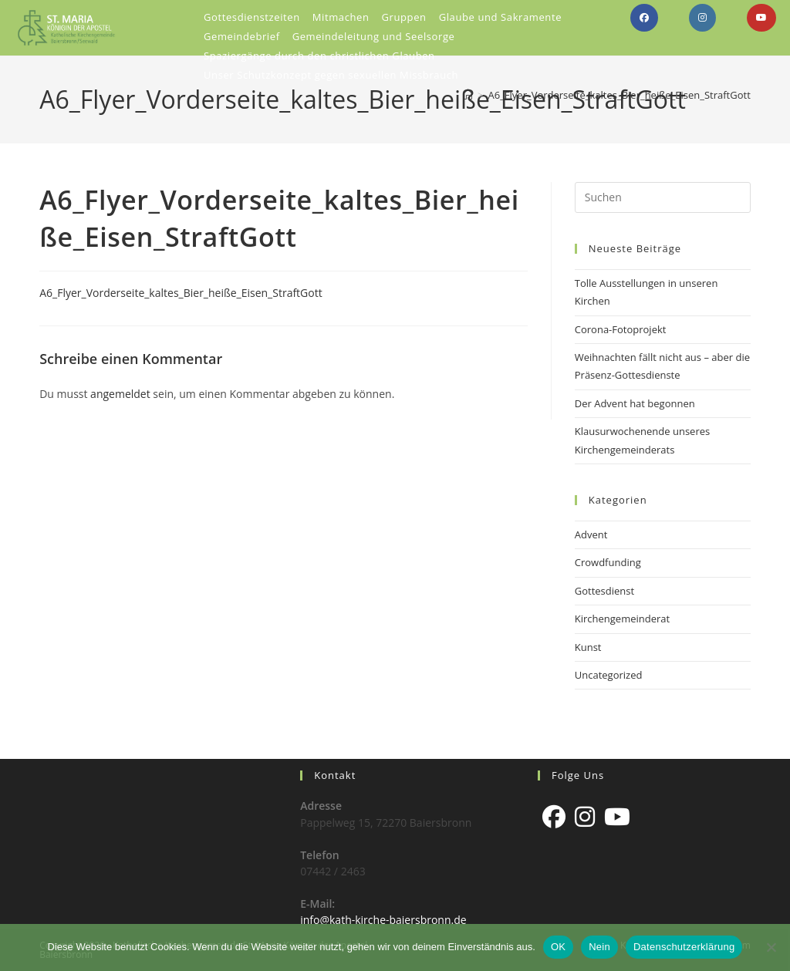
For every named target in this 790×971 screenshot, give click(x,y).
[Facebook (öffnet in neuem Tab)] (644, 18)
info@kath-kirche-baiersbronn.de (383, 919)
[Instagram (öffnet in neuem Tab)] (702, 18)
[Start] (468, 95)
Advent (591, 534)
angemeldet (120, 393)
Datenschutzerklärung (683, 946)
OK (558, 946)
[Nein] (770, 947)
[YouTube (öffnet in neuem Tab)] (761, 18)
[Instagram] (585, 817)
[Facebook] (553, 817)
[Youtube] (617, 817)
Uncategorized (609, 675)
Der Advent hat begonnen (635, 403)
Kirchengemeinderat (622, 618)
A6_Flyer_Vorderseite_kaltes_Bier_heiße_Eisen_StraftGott (619, 95)
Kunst (588, 647)
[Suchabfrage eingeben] (663, 197)
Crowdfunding (608, 562)
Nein (599, 946)
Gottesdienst (604, 591)
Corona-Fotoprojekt (621, 329)
